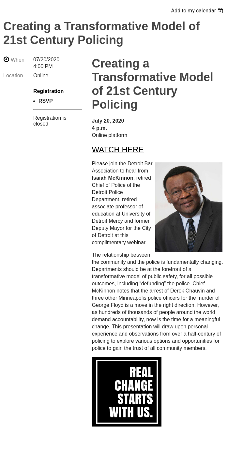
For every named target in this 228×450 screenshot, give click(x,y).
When (17, 60)
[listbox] (198, 11)
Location (13, 75)
